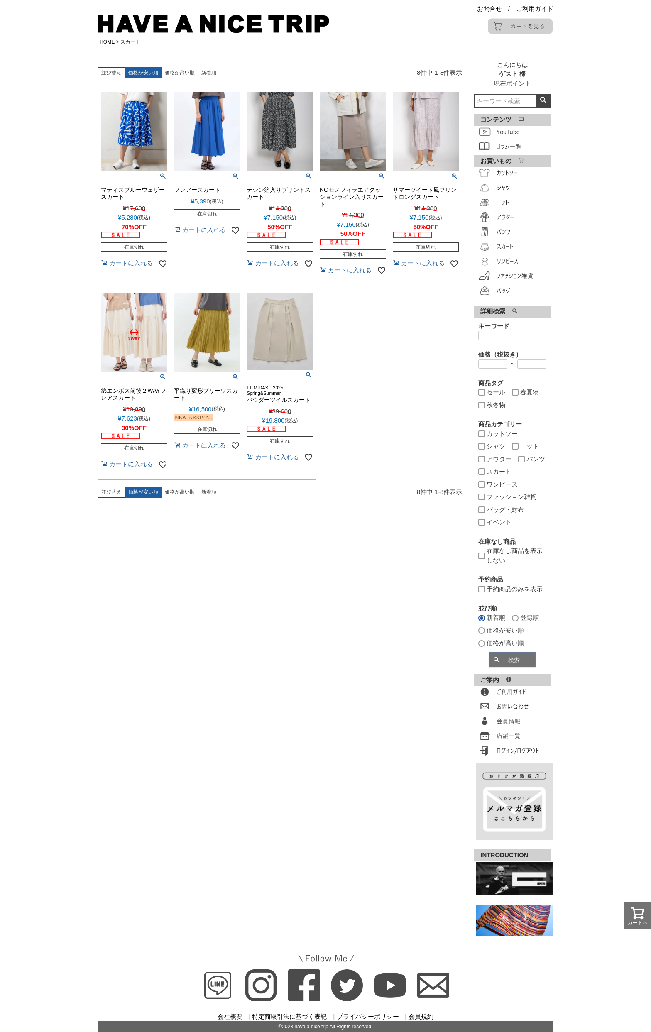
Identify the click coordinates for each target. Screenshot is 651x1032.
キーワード (493, 326)
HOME (107, 42)
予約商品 (490, 579)
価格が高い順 (180, 73)
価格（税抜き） (500, 354)
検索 (543, 101)
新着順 (208, 73)
